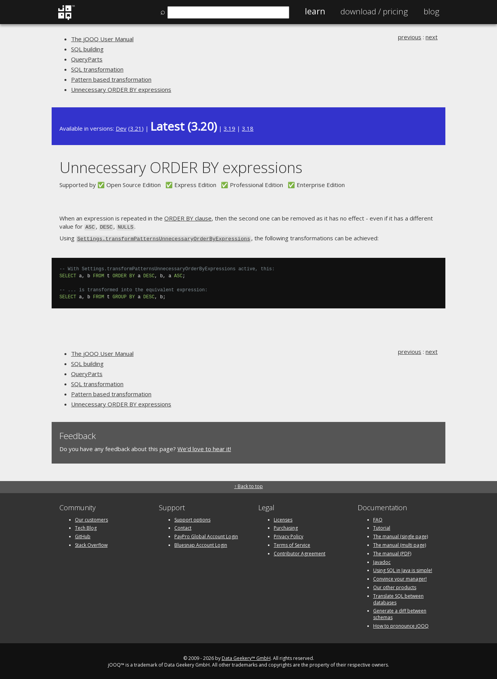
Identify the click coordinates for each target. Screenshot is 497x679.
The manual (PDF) (392, 552)
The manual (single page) (400, 535)
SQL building (87, 49)
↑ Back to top (248, 485)
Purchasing (286, 526)
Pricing (374, 11)
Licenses (283, 518)
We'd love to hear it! (204, 447)
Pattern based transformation (111, 79)
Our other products (394, 586)
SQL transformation (97, 69)
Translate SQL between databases (398, 597)
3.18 (248, 128)
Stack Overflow (91, 543)
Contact (182, 526)
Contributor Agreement (299, 552)
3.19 (229, 128)
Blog (432, 11)
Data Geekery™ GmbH (246, 656)
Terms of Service (292, 543)
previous (409, 37)
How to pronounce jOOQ (401, 624)
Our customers (91, 518)
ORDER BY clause (188, 218)
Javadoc (382, 560)
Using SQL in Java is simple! (402, 569)
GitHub (82, 535)
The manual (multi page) (399, 543)
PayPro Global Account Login (206, 535)
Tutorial (381, 526)
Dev (121, 128)
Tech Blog (86, 526)
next (432, 37)
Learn (315, 11)
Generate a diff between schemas (399, 613)
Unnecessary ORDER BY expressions (121, 89)
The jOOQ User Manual (102, 39)
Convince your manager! (400, 577)
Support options (192, 518)
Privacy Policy (288, 535)
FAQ (377, 518)
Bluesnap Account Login (200, 543)
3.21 (136, 128)
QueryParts (87, 59)
